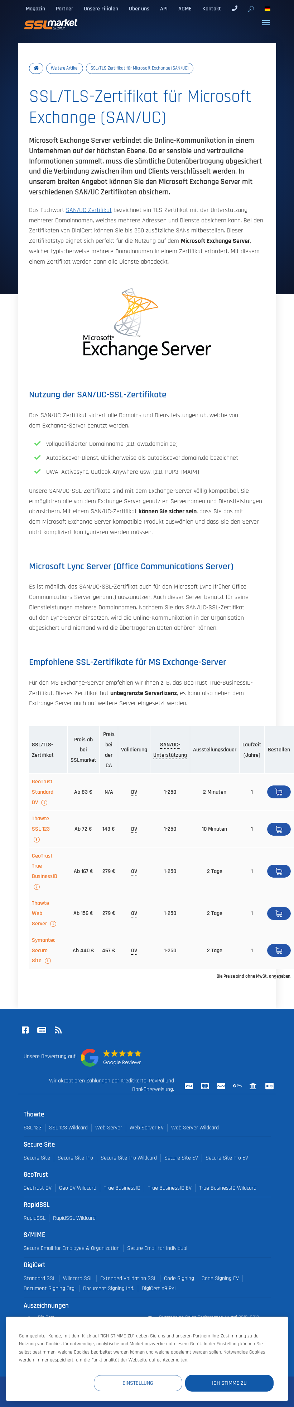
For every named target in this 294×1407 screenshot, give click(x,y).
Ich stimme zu (230, 1383)
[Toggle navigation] (266, 22)
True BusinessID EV (170, 1188)
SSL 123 (33, 1128)
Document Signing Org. (50, 1288)
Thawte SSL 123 (41, 823)
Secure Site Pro (75, 1158)
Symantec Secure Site (43, 950)
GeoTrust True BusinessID (44, 866)
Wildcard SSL (78, 1278)
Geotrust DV (38, 1188)
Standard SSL (40, 1278)
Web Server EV (147, 1128)
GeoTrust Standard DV (42, 792)
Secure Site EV (181, 1158)
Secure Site (37, 1158)
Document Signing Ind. (108, 1288)
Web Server (108, 1128)
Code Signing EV (220, 1278)
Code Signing (179, 1278)
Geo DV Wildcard (77, 1188)
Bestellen (279, 791)
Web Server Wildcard (195, 1128)
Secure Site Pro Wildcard (129, 1158)
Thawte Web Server (40, 913)
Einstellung (141, 1383)
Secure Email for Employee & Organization (72, 1248)
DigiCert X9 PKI (159, 1288)
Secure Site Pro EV (227, 1158)
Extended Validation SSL (128, 1278)
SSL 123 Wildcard (68, 1128)
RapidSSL (34, 1218)
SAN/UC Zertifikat (89, 210)
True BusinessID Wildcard (227, 1188)
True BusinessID (122, 1188)
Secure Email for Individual (157, 1248)
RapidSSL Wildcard (74, 1218)
